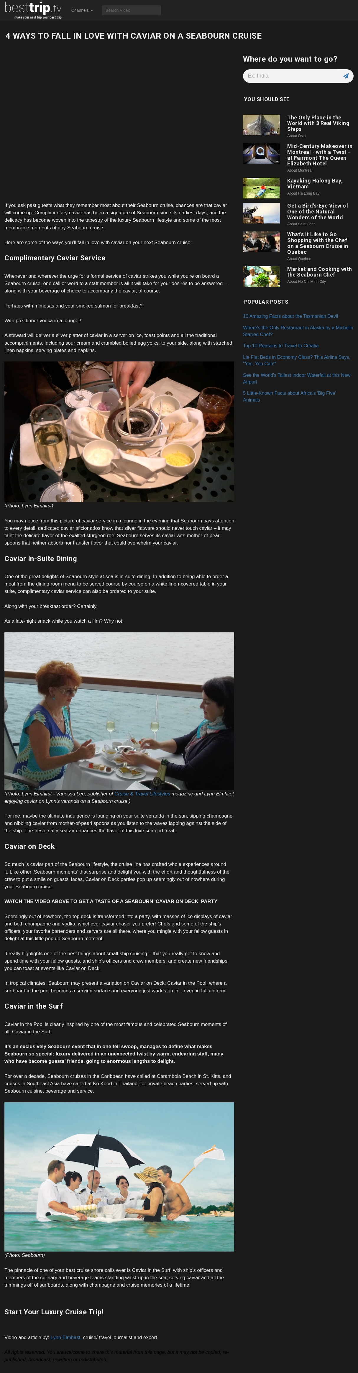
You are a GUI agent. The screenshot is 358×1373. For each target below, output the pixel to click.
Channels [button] (82, 10)
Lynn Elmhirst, (66, 1337)
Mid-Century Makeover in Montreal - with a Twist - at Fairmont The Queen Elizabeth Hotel (320, 155)
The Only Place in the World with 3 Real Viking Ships (318, 123)
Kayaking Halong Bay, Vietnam (315, 183)
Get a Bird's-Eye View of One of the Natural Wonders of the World (317, 212)
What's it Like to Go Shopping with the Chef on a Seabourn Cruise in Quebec (317, 243)
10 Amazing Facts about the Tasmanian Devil (290, 316)
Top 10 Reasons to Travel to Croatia (281, 345)
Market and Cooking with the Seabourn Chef (319, 272)
